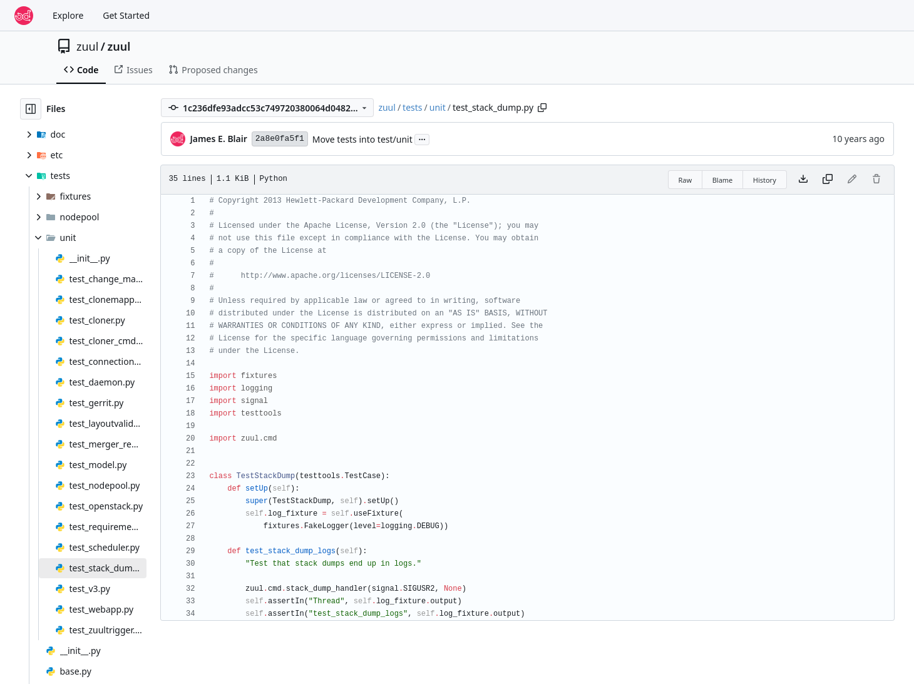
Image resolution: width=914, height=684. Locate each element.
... (422, 138)
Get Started (126, 15)
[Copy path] (542, 107)
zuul (87, 46)
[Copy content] (828, 179)
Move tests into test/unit (362, 139)
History (764, 180)
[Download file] (803, 179)
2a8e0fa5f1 (279, 138)
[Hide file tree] (30, 109)
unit (437, 107)
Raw (685, 180)
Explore (68, 15)
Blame (722, 180)
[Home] (23, 15)
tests (412, 107)
